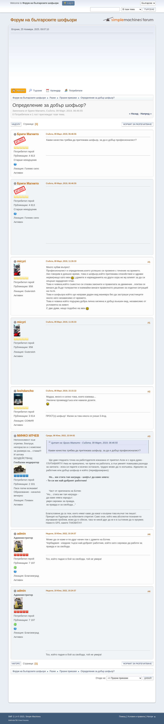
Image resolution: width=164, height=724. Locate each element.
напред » (146, 113)
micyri (21, 261)
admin (21, 533)
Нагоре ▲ (151, 716)
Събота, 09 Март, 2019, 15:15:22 (61, 391)
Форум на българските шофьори (43, 19)
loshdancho (25, 390)
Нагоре (16, 664)
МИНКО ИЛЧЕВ (28, 435)
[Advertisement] (82, 61)
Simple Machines (33, 716)
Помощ (122, 716)
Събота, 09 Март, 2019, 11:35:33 (61, 261)
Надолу (16, 124)
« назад (133, 113)
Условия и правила (136, 716)
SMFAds (11, 720)
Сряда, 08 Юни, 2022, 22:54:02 (60, 435)
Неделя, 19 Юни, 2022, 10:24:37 (61, 533)
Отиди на (100, 678)
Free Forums (23, 720)
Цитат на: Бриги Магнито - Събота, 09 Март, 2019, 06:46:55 (84, 443)
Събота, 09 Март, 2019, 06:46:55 (61, 134)
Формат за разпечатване (137, 124)
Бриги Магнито (28, 134)
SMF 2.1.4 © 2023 (16, 716)
